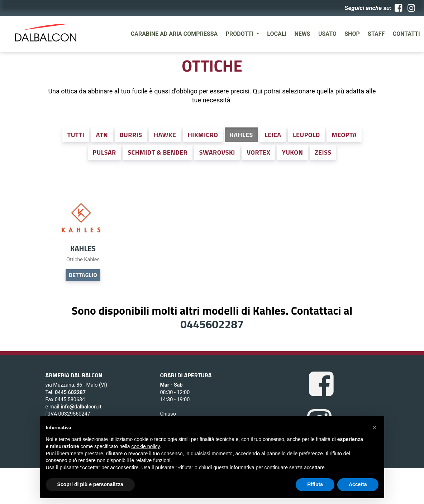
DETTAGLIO (83, 275)
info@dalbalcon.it (81, 407)
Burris (131, 135)
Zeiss (323, 152)
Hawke (165, 135)
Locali (276, 33)
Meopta (344, 135)
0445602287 (211, 324)
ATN (102, 135)
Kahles (241, 135)
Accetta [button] (358, 484)
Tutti (76, 135)
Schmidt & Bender (157, 152)
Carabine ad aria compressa (174, 33)
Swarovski (217, 152)
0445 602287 (70, 392)
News (302, 33)
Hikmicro (203, 135)
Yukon (292, 152)
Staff (376, 33)
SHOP (352, 33)
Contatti (406, 33)
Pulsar (104, 152)
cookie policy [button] (145, 446)
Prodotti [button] (240, 33)
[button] (375, 427)
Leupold (306, 135)
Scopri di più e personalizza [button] (90, 484)
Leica (273, 135)
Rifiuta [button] (315, 484)
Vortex (258, 152)
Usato (327, 33)
